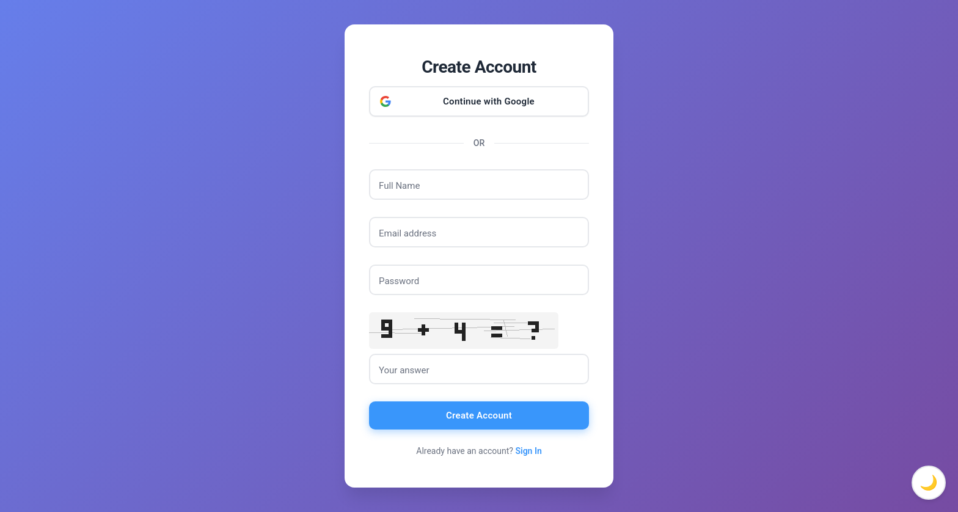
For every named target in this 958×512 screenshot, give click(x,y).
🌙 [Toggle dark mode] (929, 482)
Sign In (528, 451)
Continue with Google (489, 101)
